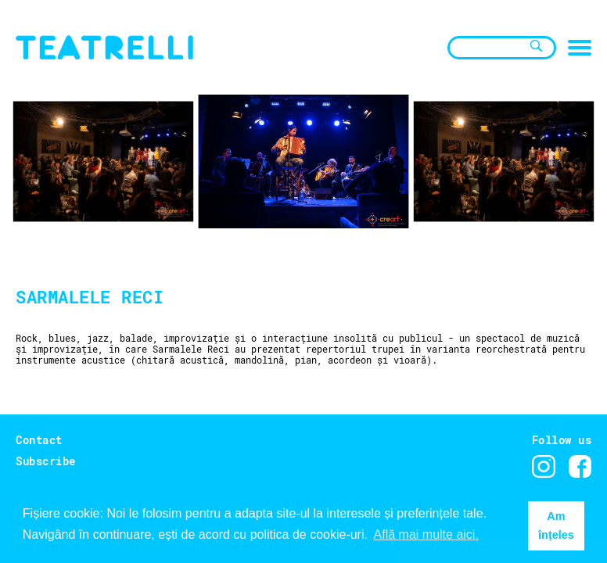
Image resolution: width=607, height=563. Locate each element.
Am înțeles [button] (556, 525)
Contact (39, 439)
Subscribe (46, 461)
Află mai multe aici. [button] (426, 534)
